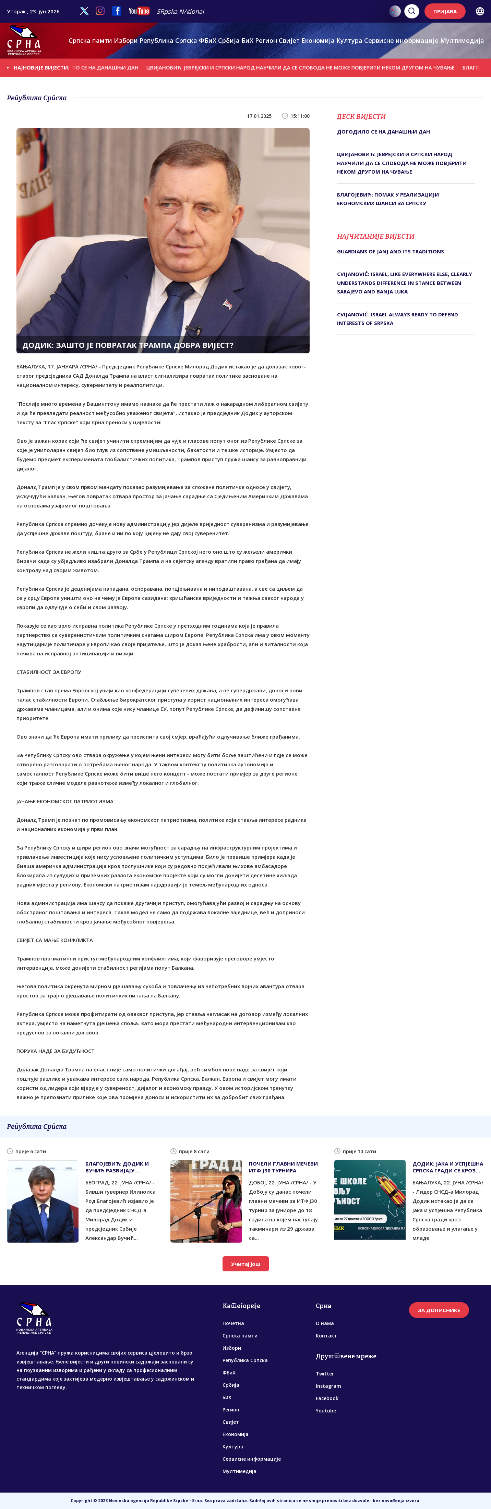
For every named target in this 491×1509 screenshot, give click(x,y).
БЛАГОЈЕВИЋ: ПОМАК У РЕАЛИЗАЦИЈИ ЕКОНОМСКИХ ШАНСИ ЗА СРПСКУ (388, 199)
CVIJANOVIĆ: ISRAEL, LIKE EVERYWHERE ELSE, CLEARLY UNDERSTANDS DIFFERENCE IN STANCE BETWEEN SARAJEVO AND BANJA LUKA (404, 283)
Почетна (233, 1323)
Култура (349, 40)
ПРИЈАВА (445, 11)
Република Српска (168, 40)
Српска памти (90, 40)
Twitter (325, 1373)
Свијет (289, 40)
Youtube (326, 1410)
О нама (325, 1323)
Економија (318, 40)
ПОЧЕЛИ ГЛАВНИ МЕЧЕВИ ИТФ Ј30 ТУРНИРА (283, 1167)
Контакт (326, 1335)
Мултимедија (462, 40)
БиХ (247, 40)
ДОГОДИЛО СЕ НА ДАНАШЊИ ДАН (100, 67)
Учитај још (245, 1263)
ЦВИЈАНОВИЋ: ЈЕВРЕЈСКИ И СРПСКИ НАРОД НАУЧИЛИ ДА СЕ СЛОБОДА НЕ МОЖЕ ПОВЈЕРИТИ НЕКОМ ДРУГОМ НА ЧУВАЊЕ (307, 67)
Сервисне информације (401, 40)
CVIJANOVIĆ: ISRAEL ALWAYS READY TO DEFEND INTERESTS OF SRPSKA (397, 319)
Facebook (327, 1398)
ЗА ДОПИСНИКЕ (439, 1310)
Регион (266, 40)
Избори (126, 40)
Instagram (328, 1386)
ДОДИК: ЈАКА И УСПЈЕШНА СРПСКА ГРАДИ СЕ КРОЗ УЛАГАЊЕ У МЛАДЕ (447, 1167)
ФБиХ (207, 40)
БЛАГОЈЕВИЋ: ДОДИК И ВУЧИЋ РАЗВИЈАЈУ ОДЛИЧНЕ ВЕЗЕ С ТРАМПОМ (117, 1167)
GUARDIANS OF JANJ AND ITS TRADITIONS (390, 251)
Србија (229, 40)
